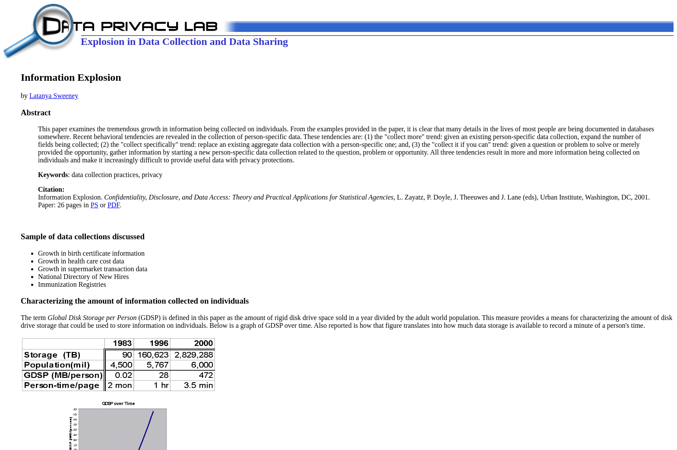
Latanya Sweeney (53, 95)
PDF (114, 205)
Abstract (36, 112)
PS (94, 205)
